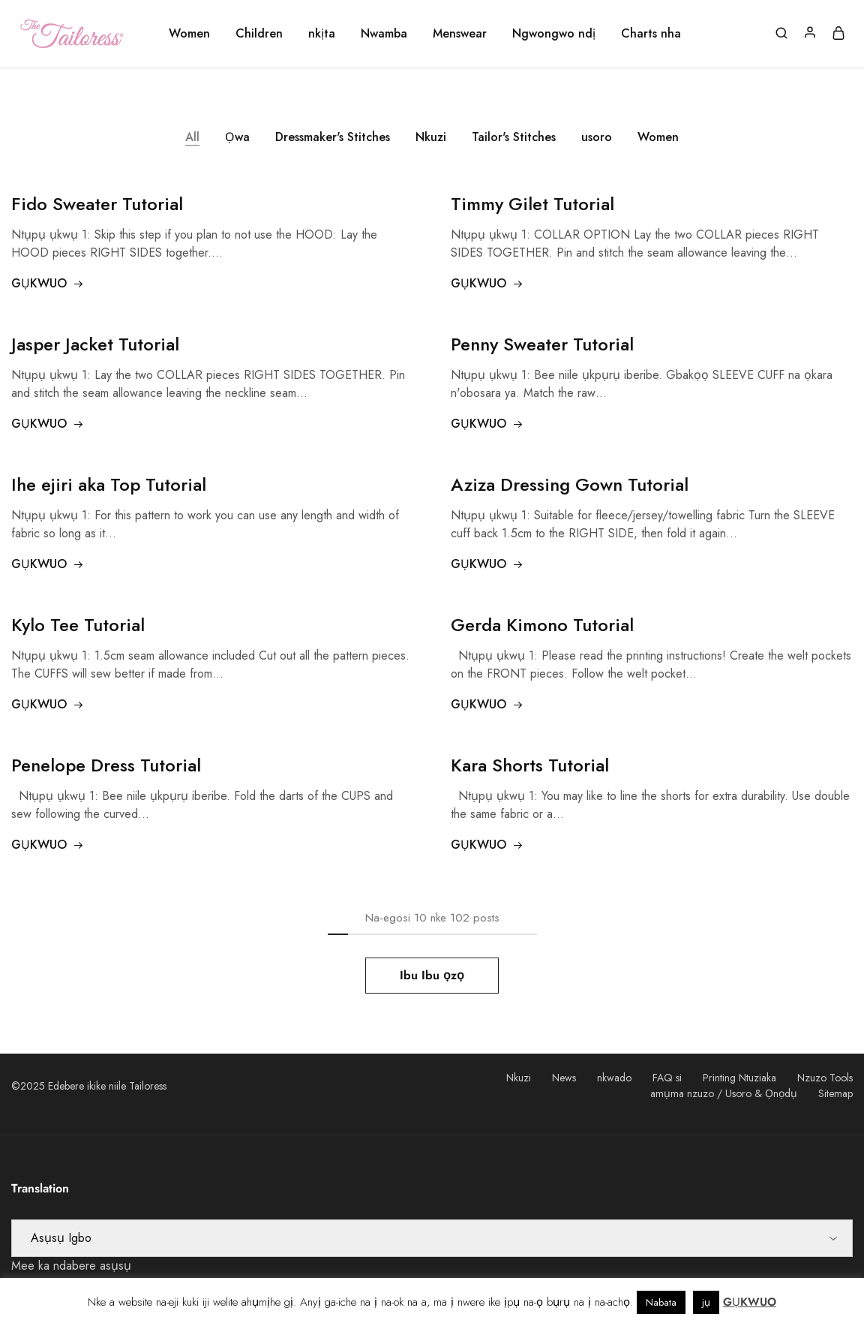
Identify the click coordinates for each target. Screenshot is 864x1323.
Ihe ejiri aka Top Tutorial (108, 484)
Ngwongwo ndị (554, 34)
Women (189, 34)
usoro (596, 137)
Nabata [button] (661, 1302)
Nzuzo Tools (825, 1077)
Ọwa (237, 137)
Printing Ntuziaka (739, 1077)
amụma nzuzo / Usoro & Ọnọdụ (723, 1093)
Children (259, 34)
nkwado (614, 1077)
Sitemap (835, 1093)
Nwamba (384, 34)
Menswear (460, 34)
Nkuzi (431, 137)
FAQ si (667, 1077)
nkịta (321, 34)
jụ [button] (706, 1302)
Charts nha (651, 34)
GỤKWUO (47, 283)
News (564, 1077)
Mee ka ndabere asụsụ (71, 1265)
